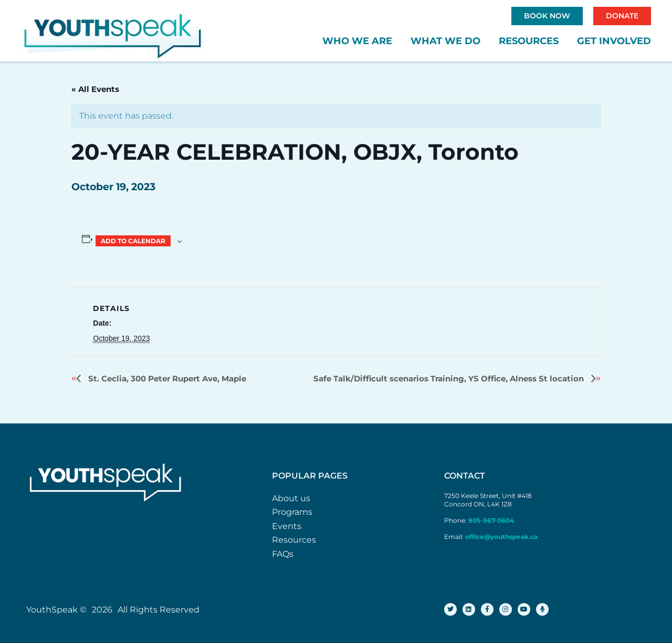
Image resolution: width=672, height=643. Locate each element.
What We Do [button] (445, 41)
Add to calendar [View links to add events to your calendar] (133, 241)
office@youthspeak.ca (501, 537)
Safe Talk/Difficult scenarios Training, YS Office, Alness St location (449, 378)
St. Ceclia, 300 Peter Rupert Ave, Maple (166, 378)
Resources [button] (529, 41)
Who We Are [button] (357, 41)
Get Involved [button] (614, 41)
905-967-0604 (492, 520)
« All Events (95, 89)
